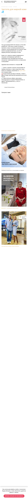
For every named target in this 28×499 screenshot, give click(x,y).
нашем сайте (22, 70)
